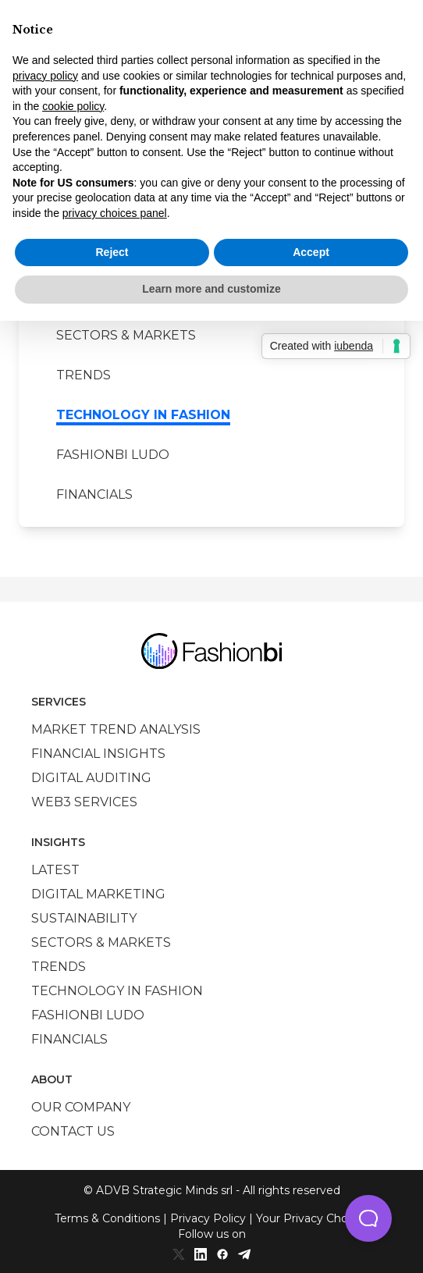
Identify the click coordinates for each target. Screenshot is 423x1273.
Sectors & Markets (126, 335)
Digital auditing (91, 777)
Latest (55, 869)
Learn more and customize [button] (211, 289)
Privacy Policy (208, 1218)
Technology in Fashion (143, 414)
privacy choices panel (114, 213)
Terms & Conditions (107, 1218)
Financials (94, 494)
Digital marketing (98, 894)
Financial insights (98, 753)
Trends (83, 375)
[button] (368, 1218)
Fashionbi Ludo (112, 454)
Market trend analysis (116, 729)
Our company (80, 1107)
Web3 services (84, 802)
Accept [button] (311, 252)
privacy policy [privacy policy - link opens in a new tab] (45, 75)
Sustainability (84, 918)
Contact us (73, 1131)
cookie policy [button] (73, 106)
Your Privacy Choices (312, 1218)
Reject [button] (111, 252)
